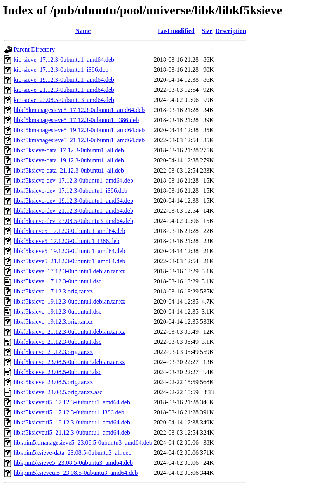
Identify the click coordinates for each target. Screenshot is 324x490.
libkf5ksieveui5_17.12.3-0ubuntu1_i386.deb (69, 412)
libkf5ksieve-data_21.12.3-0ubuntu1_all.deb (69, 170)
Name (83, 31)
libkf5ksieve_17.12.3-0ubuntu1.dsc (57, 281)
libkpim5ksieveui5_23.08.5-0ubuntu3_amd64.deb (76, 472)
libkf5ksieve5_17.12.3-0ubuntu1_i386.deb (66, 241)
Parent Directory (34, 49)
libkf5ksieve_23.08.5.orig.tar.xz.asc (58, 392)
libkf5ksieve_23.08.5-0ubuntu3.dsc (57, 372)
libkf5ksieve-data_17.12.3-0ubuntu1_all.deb (69, 150)
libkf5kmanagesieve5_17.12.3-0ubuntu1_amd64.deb (79, 110)
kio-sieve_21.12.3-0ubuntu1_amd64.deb (64, 89)
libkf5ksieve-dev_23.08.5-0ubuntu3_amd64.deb (73, 220)
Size (207, 31)
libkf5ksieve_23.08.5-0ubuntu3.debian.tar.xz (69, 362)
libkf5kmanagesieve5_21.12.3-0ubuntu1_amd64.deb (79, 140)
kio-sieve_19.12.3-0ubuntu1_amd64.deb (64, 79)
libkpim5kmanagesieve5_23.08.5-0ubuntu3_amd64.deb (83, 442)
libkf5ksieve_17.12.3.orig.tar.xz (53, 291)
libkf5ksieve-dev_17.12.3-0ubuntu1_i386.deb (70, 190)
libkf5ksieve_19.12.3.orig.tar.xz (53, 321)
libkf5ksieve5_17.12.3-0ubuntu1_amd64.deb (69, 231)
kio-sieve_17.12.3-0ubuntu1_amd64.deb (64, 59)
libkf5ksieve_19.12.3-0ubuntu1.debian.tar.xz (69, 301)
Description (231, 31)
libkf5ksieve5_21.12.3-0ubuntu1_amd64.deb (69, 261)
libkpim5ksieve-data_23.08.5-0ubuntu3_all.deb (73, 452)
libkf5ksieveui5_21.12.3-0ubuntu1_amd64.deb (72, 432)
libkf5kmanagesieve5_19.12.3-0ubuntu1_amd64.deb (79, 130)
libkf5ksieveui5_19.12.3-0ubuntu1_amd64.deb (72, 422)
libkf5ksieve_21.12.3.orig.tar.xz (53, 352)
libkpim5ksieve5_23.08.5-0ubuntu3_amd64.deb (73, 462)
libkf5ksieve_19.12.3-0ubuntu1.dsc (57, 311)
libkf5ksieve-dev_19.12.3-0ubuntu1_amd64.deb (73, 200)
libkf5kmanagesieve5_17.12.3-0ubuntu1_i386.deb (76, 120)
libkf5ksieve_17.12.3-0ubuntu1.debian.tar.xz (69, 271)
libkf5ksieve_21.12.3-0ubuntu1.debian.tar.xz (69, 331)
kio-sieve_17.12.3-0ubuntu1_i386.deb (61, 69)
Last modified (176, 31)
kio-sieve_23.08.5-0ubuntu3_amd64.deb (64, 100)
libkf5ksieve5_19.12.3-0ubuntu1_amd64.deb (69, 251)
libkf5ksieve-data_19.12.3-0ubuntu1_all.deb (69, 160)
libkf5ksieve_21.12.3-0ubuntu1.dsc (57, 341)
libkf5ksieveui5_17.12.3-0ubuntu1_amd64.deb (72, 402)
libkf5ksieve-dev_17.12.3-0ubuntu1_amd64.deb (73, 180)
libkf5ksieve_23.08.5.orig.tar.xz (53, 382)
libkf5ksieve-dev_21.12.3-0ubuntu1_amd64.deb (73, 210)
